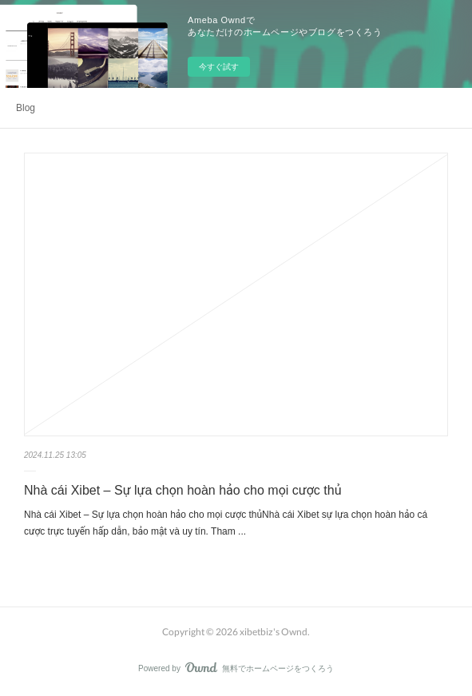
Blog (25, 107)
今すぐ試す (219, 66)
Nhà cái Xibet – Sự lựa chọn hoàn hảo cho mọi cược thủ (182, 490)
